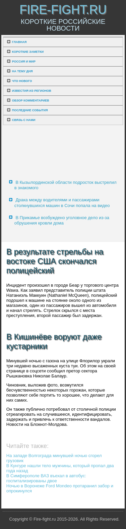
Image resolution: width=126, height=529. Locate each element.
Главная (19, 42)
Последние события (30, 110)
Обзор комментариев (30, 100)
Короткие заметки (28, 51)
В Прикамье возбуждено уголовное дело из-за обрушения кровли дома (61, 220)
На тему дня (22, 71)
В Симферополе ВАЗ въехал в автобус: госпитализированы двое (46, 478)
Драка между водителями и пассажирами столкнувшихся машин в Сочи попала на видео (62, 202)
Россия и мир (24, 61)
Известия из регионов (31, 90)
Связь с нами (24, 120)
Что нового (22, 81)
